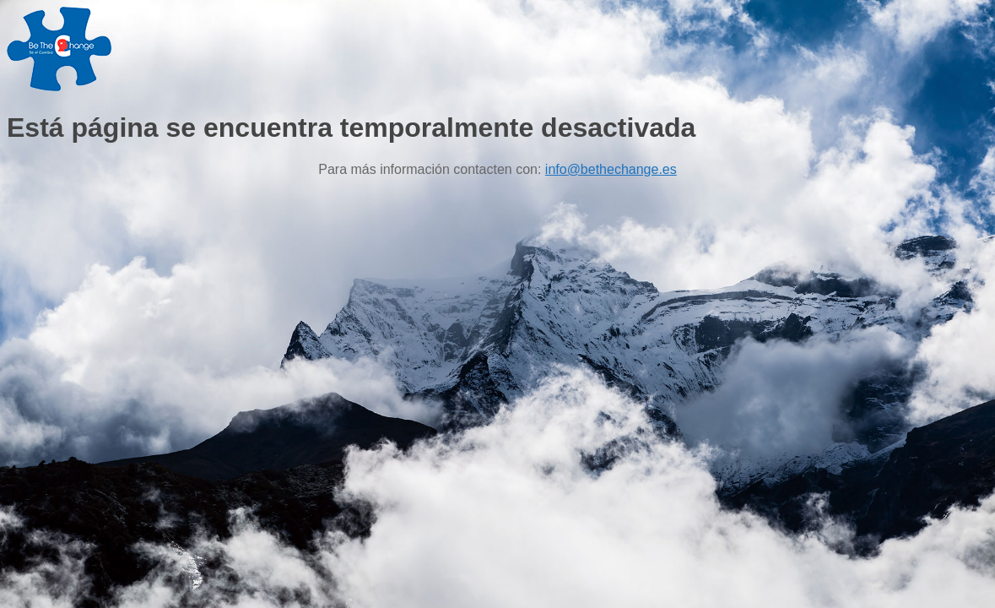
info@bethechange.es (611, 169)
